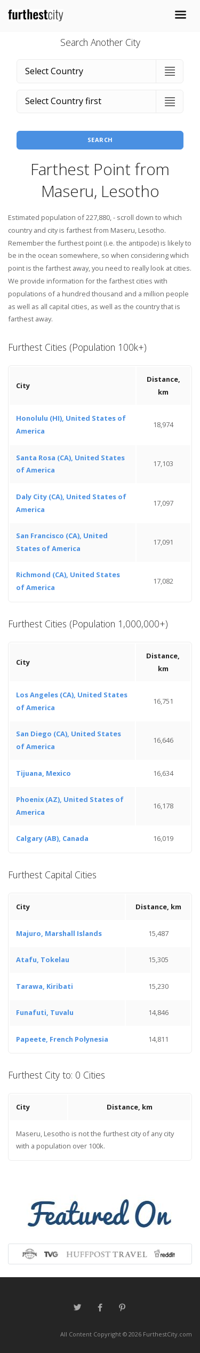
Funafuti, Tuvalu (45, 1012)
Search (100, 140)
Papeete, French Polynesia (62, 1039)
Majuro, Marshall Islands (59, 933)
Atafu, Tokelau (42, 959)
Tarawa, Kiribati (44, 986)
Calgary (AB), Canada (52, 838)
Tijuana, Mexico (43, 773)
